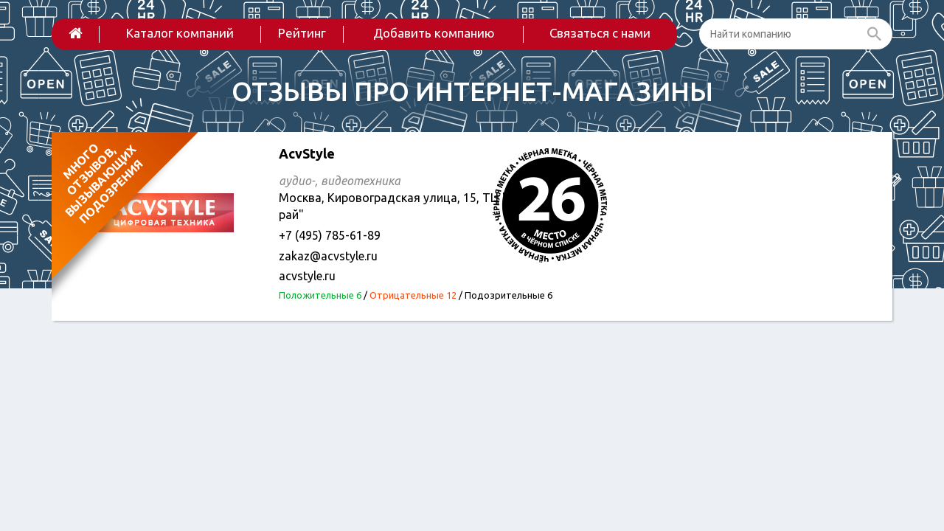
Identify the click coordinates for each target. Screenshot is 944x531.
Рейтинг (302, 33)
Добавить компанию (434, 33)
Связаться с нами (599, 33)
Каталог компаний (180, 33)
